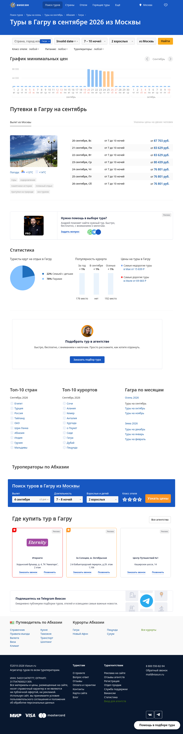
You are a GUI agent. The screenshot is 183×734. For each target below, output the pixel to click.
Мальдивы (20, 447)
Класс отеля (129, 493)
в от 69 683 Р (134, 280)
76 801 (161, 169)
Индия (18, 437)
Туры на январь (134, 434)
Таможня (46, 633)
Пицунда (72, 447)
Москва (147, 5)
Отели (83, 5)
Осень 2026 (132, 397)
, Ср (82, 162)
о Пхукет (72, 428)
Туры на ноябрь (134, 413)
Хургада (71, 423)
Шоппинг (46, 642)
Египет (18, 403)
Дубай (71, 442)
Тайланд (19, 418)
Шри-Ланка (21, 428)
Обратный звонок (157, 670)
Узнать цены (158, 498)
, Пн (82, 147)
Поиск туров (52, 5)
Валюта (14, 638)
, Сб (82, 183)
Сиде (70, 433)
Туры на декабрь (135, 429)
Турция (18, 408)
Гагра (70, 437)
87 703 (161, 141)
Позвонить (50, 572)
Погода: (28, 172)
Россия (18, 413)
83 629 (161, 148)
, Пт (82, 176)
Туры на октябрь (135, 408)
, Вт (81, 155)
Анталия (72, 418)
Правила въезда (20, 633)
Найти (165, 41)
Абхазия (19, 433)
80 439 (161, 162)
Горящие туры (101, 5)
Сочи (70, 403)
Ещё (117, 5)
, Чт (82, 169)
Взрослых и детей (98, 493)
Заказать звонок (28, 572)
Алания (71, 408)
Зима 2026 (131, 423)
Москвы (71, 486)
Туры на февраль (135, 439)
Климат (14, 645)
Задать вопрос (70, 231)
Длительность (62, 493)
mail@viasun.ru (155, 674)
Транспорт (47, 638)
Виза (13, 642)
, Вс (81, 140)
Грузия (18, 442)
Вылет (16, 493)
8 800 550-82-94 (155, 666)
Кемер (71, 413)
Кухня (44, 629)
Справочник (17, 629)
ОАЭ (16, 423)
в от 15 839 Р (134, 269)
